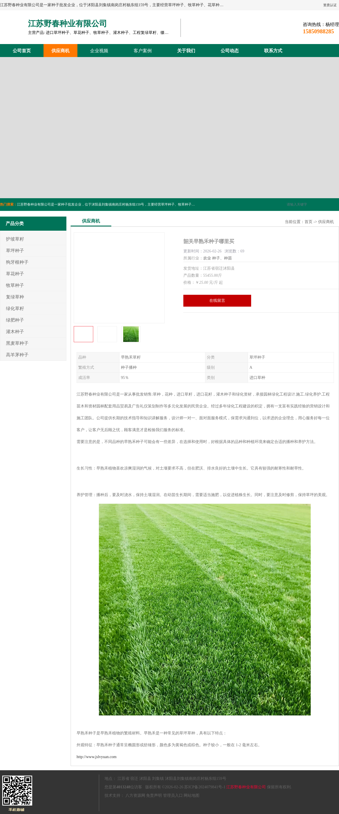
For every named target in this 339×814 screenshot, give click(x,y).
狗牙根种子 (17, 262)
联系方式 (273, 50)
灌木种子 (15, 331)
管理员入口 (173, 795)
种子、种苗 (222, 258)
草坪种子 (15, 250)
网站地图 (191, 795)
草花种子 (15, 273)
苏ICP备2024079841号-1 (204, 787)
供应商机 (60, 50)
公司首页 (22, 50)
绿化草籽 (15, 308)
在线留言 (217, 300)
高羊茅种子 (17, 354)
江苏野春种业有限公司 (246, 787)
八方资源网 (135, 795)
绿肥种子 (15, 320)
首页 (308, 222)
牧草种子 (15, 285)
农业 (207, 258)
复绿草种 (15, 296)
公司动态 (230, 50)
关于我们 (186, 50)
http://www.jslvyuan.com (96, 757)
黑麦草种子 (17, 343)
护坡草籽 (15, 239)
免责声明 (154, 795)
